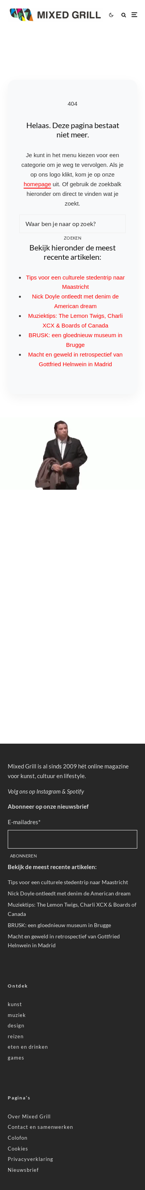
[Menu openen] (134, 15)
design (16, 1025)
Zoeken (72, 237)
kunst (15, 1004)
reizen (16, 1036)
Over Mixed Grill (29, 1116)
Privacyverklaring (30, 1159)
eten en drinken (28, 1047)
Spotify (75, 791)
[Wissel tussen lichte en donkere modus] (111, 15)
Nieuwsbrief (23, 1170)
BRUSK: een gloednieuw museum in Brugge (59, 925)
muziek (17, 1015)
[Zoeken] (124, 15)
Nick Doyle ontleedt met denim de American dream (69, 893)
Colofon (17, 1138)
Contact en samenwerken (40, 1127)
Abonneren (23, 855)
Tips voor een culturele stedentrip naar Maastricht (68, 882)
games (16, 1058)
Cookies (18, 1148)
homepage (37, 184)
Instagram (48, 791)
